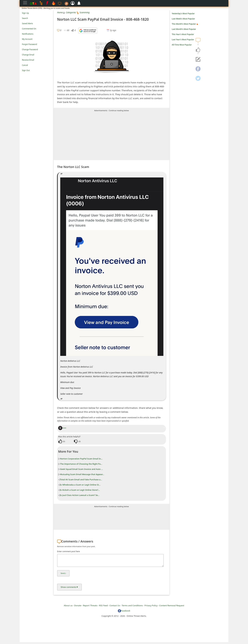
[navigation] (198, 49)
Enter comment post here (68, 551)
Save (62, 428)
